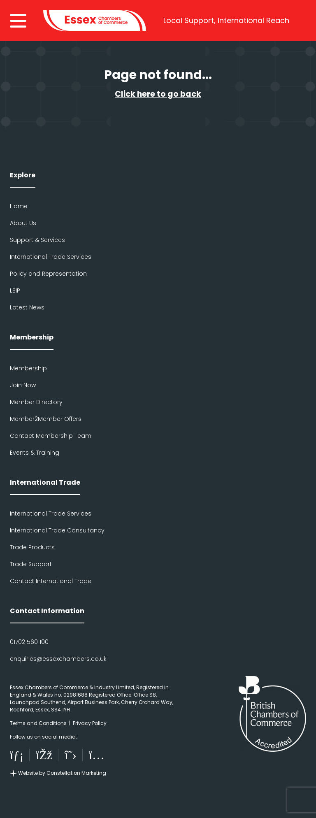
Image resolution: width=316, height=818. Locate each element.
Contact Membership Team (50, 436)
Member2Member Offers (45, 419)
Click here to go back (158, 94)
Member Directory (36, 402)
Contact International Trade (50, 581)
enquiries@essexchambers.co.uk (58, 659)
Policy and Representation (48, 274)
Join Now (23, 385)
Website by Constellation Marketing (58, 772)
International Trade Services (50, 257)
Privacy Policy (90, 723)
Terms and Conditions (38, 723)
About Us (23, 223)
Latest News (27, 307)
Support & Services (37, 240)
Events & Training (34, 453)
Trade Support (31, 564)
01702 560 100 (29, 642)
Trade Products (32, 547)
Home (19, 206)
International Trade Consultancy (57, 530)
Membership (28, 368)
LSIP (15, 290)
